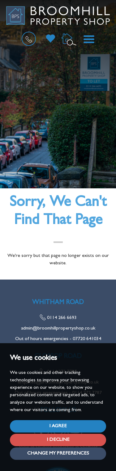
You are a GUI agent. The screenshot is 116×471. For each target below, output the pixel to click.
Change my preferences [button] (58, 453)
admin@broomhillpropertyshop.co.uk (58, 328)
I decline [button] (58, 439)
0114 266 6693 (58, 318)
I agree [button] (58, 426)
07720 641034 (87, 339)
